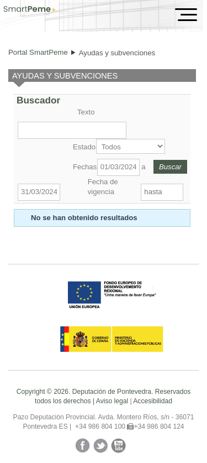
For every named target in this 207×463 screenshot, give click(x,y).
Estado (83, 147)
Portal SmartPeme (38, 52)
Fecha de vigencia (103, 187)
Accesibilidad (152, 401)
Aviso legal (112, 401)
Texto (86, 112)
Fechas (84, 167)
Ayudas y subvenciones (117, 53)
